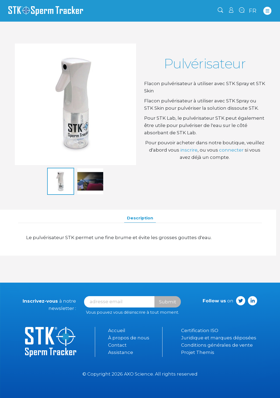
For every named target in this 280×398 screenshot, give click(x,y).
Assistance (120, 352)
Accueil (116, 330)
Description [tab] (140, 217)
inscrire (189, 150)
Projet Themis (197, 352)
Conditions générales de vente (217, 345)
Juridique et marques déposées (218, 337)
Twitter (240, 300)
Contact (117, 345)
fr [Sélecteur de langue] (253, 11)
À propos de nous (128, 337)
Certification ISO (199, 330)
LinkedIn (252, 300)
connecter (231, 150)
